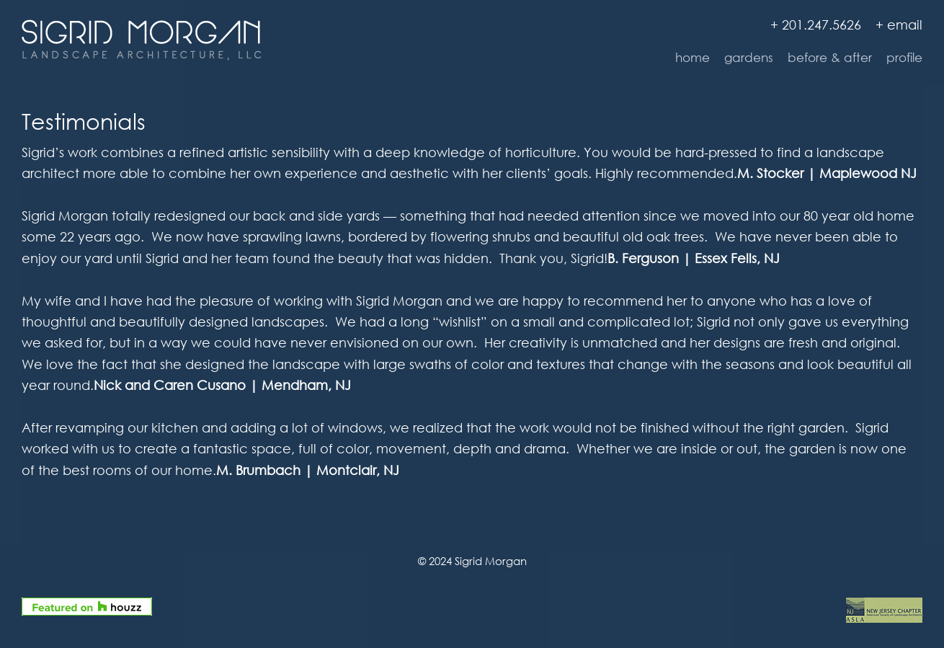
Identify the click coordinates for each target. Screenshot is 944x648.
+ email (899, 24)
